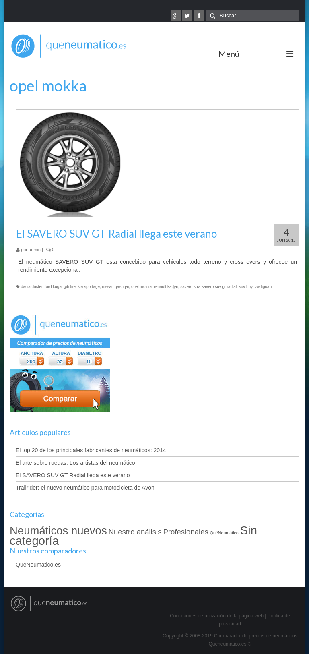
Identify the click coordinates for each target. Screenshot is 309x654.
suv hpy (246, 286)
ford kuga (53, 286)
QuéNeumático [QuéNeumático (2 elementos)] (224, 532)
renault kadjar (166, 286)
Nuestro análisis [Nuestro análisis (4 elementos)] (135, 532)
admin (35, 249)
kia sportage (89, 286)
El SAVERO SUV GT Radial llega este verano (73, 475)
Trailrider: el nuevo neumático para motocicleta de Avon (85, 487)
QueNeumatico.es (38, 564)
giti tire (70, 286)
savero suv (190, 286)
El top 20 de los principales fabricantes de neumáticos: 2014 (91, 450)
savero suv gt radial (219, 286)
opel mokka (141, 286)
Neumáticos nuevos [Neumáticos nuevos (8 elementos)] (58, 530)
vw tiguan (263, 286)
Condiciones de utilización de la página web (217, 616)
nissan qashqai (115, 286)
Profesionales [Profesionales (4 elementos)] (185, 532)
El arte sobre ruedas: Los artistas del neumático (75, 462)
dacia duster (32, 286)
